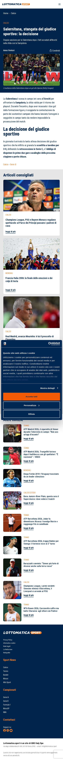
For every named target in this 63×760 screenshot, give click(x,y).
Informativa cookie (9, 643)
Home (5, 13)
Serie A (6, 697)
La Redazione (7, 649)
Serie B (13, 164)
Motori (5, 679)
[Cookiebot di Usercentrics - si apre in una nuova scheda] (48, 343)
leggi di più (10, 231)
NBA (4, 712)
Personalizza (31, 405)
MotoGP (6, 708)
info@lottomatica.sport (49, 746)
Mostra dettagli (47, 388)
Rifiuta (31, 414)
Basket (5, 675)
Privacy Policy (7, 640)
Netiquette (6, 653)
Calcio (13, 13)
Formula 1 (7, 705)
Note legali (6, 646)
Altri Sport (7, 682)
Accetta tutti (31, 396)
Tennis (5, 671)
